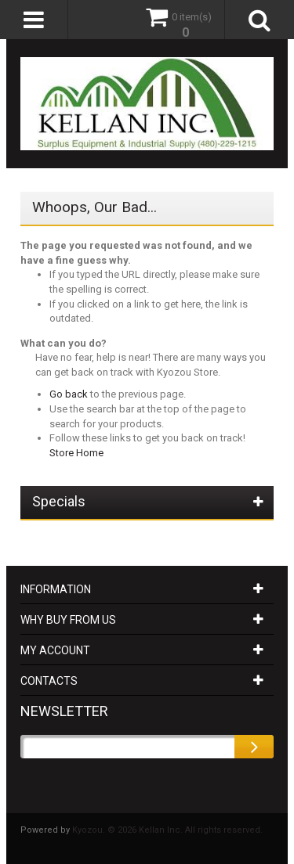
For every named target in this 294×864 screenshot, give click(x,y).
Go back (68, 394)
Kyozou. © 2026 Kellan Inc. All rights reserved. (167, 830)
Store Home (76, 453)
